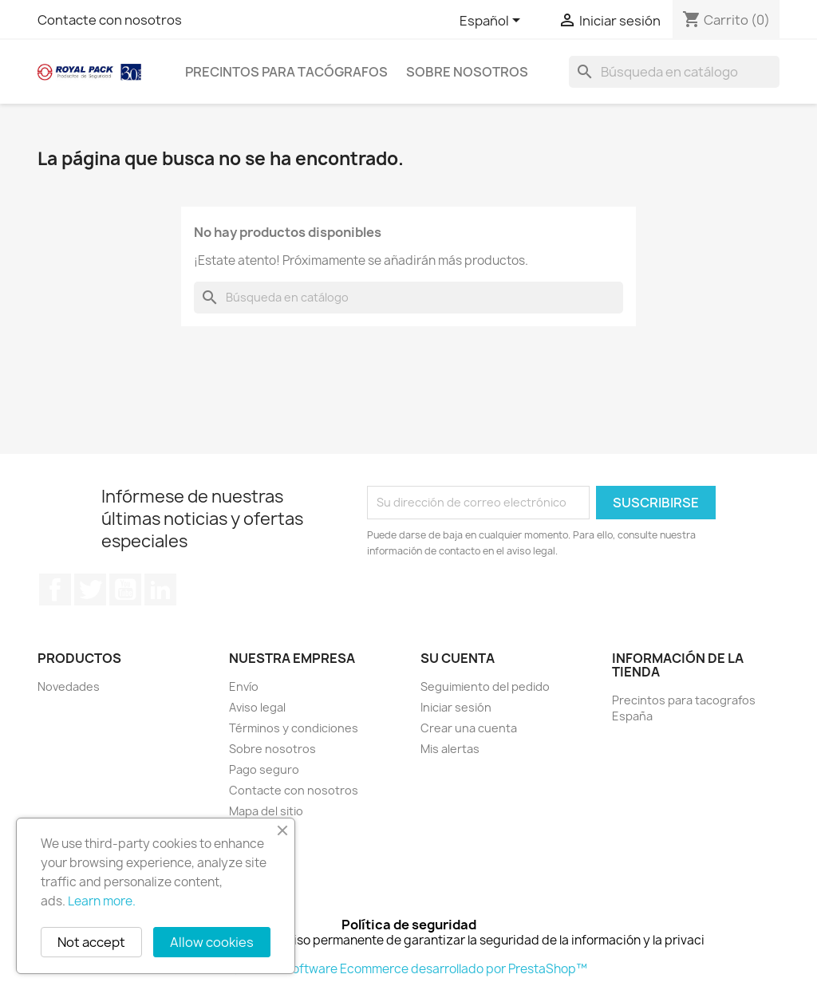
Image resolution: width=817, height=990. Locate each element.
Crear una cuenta (468, 728)
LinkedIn (160, 589)
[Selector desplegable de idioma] (493, 21)
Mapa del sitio (266, 810)
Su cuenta (457, 658)
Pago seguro (264, 769)
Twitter (90, 589)
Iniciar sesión (455, 707)
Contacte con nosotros (109, 20)
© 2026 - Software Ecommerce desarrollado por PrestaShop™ (409, 968)
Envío (244, 686)
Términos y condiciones (293, 728)
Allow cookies (212, 942)
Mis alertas (450, 748)
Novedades (68, 686)
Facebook (55, 589)
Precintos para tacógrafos (286, 72)
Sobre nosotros (467, 72)
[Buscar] (674, 72)
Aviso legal (257, 707)
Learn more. (102, 901)
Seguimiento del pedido (485, 686)
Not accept (91, 942)
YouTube (125, 589)
